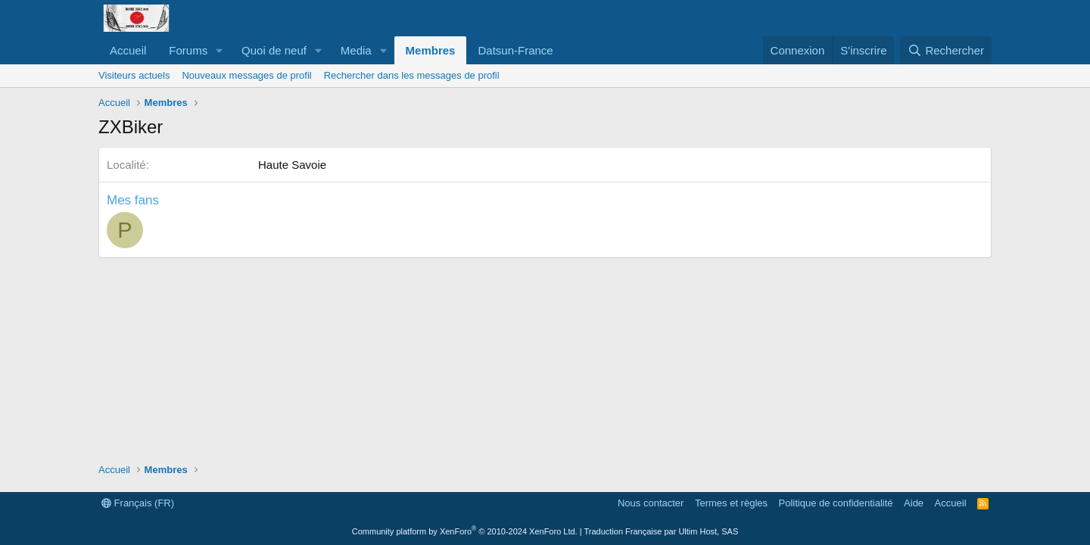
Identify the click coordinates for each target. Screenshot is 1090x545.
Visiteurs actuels (134, 75)
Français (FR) (137, 503)
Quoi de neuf (274, 50)
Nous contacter (651, 503)
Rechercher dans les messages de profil (412, 75)
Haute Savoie (292, 164)
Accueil (128, 50)
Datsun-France (515, 50)
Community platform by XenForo (465, 531)
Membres (431, 50)
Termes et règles (731, 503)
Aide (913, 503)
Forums (188, 50)
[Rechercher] (946, 50)
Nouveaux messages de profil (246, 75)
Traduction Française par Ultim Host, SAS (661, 531)
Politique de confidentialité (836, 503)
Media (356, 50)
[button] (219, 50)
